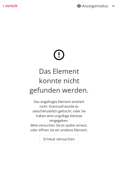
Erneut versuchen (59, 138)
